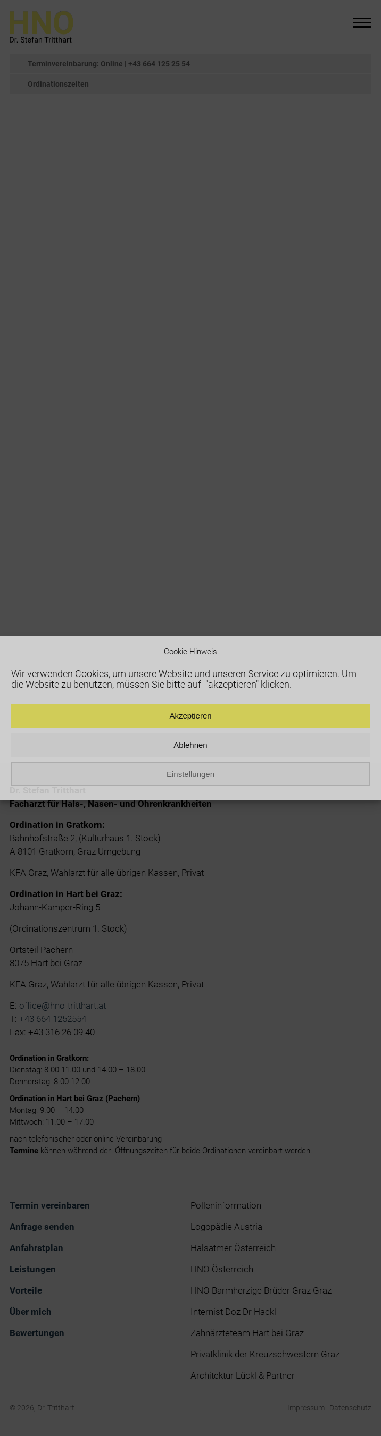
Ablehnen (190, 744)
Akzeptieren (190, 715)
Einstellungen (190, 774)
